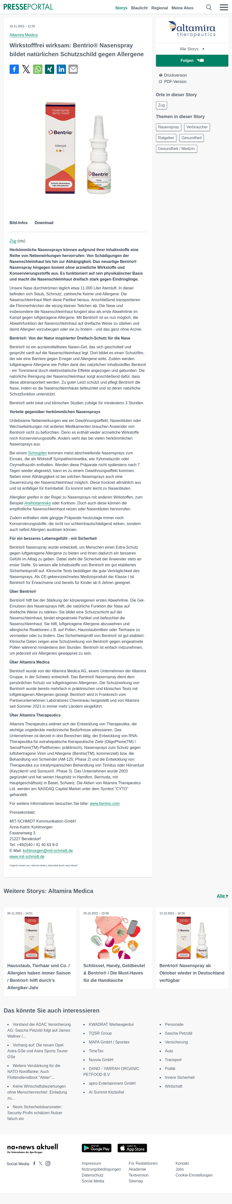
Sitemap (136, 1181)
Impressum (91, 1163)
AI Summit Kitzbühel (106, 1092)
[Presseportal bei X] (39, 1164)
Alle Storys (192, 49)
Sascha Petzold (178, 1033)
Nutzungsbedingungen (101, 1169)
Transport (173, 1060)
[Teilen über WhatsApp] (37, 69)
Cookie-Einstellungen (194, 1175)
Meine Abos (182, 8)
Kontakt (182, 1163)
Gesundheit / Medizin (176, 149)
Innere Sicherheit (180, 1077)
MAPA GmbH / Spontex (109, 1042)
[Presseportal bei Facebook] (33, 1164)
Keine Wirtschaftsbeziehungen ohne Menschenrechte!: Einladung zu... (37, 1092)
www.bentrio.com (105, 803)
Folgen (192, 60)
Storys (121, 8)
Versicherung (176, 1042)
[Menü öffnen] (223, 7)
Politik (170, 1069)
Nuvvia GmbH (101, 1060)
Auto (169, 1051)
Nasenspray (168, 127)
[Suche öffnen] (209, 7)
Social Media (93, 1181)
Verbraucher (197, 127)
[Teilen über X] (26, 69)
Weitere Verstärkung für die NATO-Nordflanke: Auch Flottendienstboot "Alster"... (33, 1072)
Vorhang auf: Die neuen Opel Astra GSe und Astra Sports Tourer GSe (37, 1051)
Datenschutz (92, 1175)
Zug (13, 241)
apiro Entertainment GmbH (112, 1083)
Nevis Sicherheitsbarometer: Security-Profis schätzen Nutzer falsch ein (34, 1113)
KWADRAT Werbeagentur (111, 1024)
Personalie (174, 1024)
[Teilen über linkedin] (61, 69)
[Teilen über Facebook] (14, 69)
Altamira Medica (24, 35)
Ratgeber (166, 138)
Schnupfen (37, 453)
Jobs (180, 1169)
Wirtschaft (173, 1086)
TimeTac (96, 1051)
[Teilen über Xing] (49, 69)
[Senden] (73, 69)
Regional (159, 8)
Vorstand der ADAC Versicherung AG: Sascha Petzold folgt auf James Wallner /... (39, 1030)
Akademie (137, 1169)
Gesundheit (191, 138)
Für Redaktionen (143, 1163)
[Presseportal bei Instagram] (46, 1163)
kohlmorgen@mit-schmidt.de (48, 851)
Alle (222, 895)
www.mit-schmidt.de (27, 856)
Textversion (139, 1175)
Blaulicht (139, 8)
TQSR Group (100, 1033)
